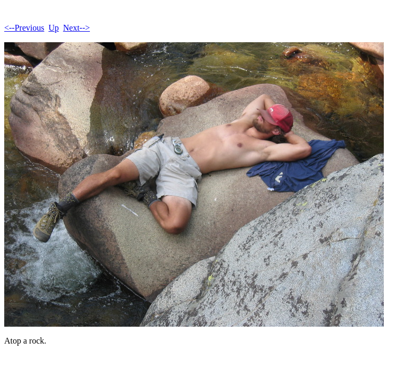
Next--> (76, 27)
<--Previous (24, 27)
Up (54, 27)
